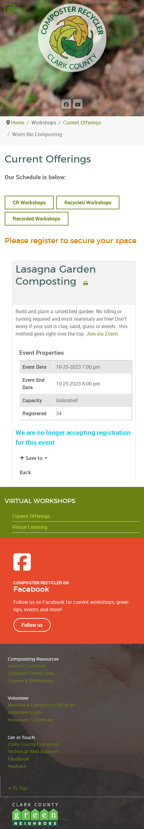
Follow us (32, 625)
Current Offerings (31, 516)
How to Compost (27, 666)
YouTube (17, 766)
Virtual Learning (29, 527)
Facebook (18, 759)
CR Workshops (29, 202)
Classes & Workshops (30, 681)
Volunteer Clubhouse (30, 720)
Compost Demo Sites (31, 673)
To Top (17, 788)
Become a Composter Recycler (41, 705)
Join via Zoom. (102, 333)
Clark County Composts (34, 744)
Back (25, 472)
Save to (32, 458)
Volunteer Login (25, 712)
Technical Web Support (33, 751)
